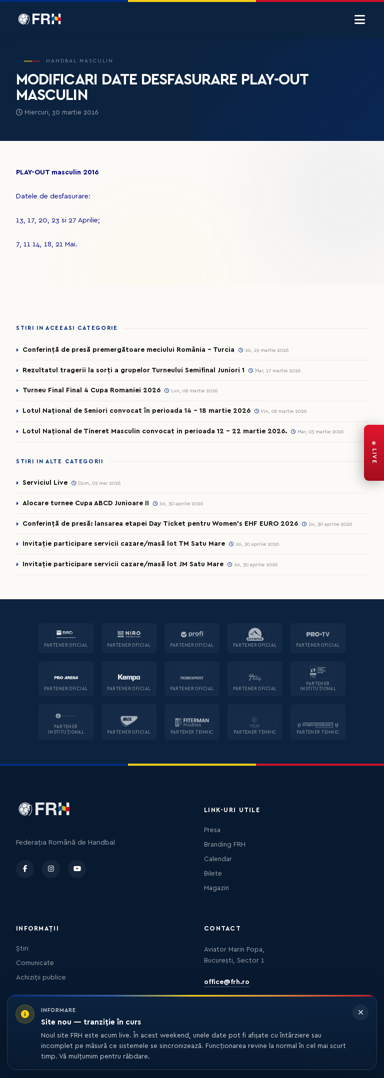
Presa (212, 830)
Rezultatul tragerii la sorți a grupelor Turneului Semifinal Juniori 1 (133, 370)
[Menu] (360, 19)
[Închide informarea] (360, 1013)
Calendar (218, 859)
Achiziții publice (41, 977)
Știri (22, 948)
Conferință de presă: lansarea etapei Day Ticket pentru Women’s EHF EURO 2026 (160, 523)
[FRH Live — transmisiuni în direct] (374, 453)
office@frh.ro (227, 982)
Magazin (216, 888)
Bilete (213, 873)
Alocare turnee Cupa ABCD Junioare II (85, 503)
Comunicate (35, 963)
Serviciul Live (45, 482)
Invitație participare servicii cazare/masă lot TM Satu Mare (123, 543)
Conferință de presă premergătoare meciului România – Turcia (128, 349)
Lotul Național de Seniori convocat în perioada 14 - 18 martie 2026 (136, 410)
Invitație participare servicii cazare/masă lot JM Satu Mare (123, 564)
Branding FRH (225, 844)
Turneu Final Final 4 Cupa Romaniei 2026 (91, 390)
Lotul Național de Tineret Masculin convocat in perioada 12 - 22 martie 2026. (154, 431)
